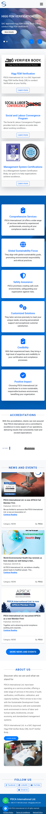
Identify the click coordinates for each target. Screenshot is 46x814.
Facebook (10, 785)
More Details (9, 34)
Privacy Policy (8, 812)
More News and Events (23, 652)
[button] (4, 41)
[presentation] (31, 41)
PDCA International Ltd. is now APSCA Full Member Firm (22, 501)
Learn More (11, 738)
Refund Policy (38, 812)
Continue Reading (10, 515)
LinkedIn (23, 785)
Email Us (23, 790)
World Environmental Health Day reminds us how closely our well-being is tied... (22, 559)
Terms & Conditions (23, 812)
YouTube (35, 785)
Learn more (23, 90)
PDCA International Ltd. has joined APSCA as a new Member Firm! (21, 617)
